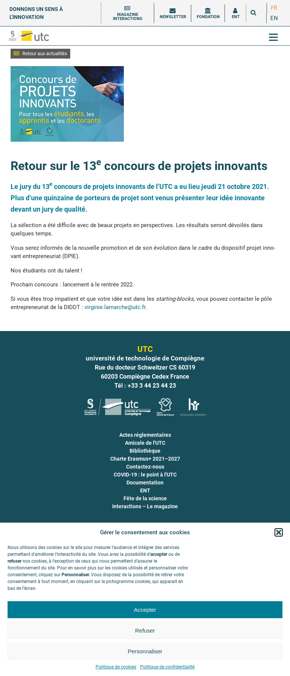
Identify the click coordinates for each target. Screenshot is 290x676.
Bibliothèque (145, 451)
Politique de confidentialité (167, 667)
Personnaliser (145, 651)
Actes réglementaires (145, 435)
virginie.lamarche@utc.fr (115, 307)
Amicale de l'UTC (145, 443)
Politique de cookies (116, 667)
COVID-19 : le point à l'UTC (145, 475)
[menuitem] (274, 8)
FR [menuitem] (274, 8)
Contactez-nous (145, 467)
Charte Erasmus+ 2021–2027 (145, 459)
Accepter (145, 609)
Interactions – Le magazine (145, 506)
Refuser (145, 630)
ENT (145, 490)
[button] (278, 532)
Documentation (145, 483)
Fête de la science (145, 498)
